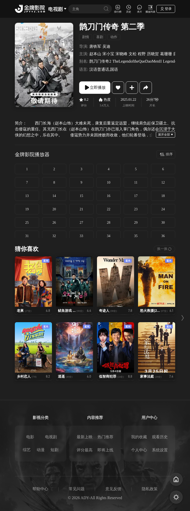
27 (81, 222)
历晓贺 (153, 54)
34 (108, 236)
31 (27, 236)
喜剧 (99, 37)
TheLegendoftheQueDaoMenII (137, 61)
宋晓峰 (121, 54)
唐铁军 (95, 47)
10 (108, 182)
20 (54, 209)
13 (27, 196)
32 (54, 236)
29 (136, 222)
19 (27, 209)
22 (108, 209)
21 (81, 209)
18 (163, 196)
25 (27, 222)
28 (108, 222)
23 (136, 209)
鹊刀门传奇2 (100, 61)
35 (136, 236)
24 (163, 209)
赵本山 (95, 54)
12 (163, 182)
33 (81, 236)
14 (54, 196)
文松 (133, 54)
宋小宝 (108, 54)
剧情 (85, 37)
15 (81, 196)
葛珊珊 (166, 54)
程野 (142, 54)
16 (108, 196)
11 (135, 182)
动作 (113, 37)
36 (163, 236)
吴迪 (106, 47)
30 (163, 222)
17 (136, 196)
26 (54, 222)
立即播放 (95, 88)
